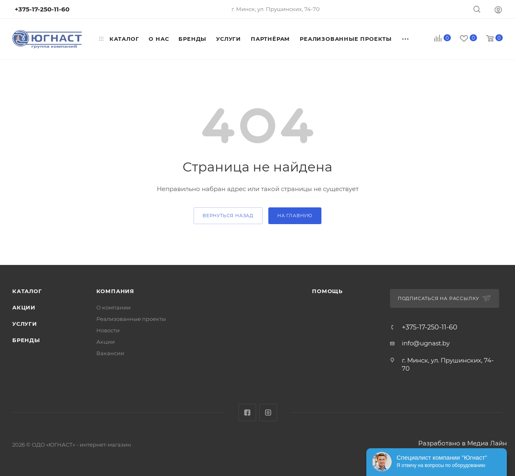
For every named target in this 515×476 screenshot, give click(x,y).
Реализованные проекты (131, 319)
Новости (108, 330)
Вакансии (110, 353)
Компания (115, 291)
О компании (113, 307)
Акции (24, 307)
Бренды (26, 340)
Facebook (247, 412)
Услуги (24, 323)
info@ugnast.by (426, 343)
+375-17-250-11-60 (429, 327)
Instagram (268, 412)
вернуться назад (228, 215)
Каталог (27, 291)
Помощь (327, 291)
